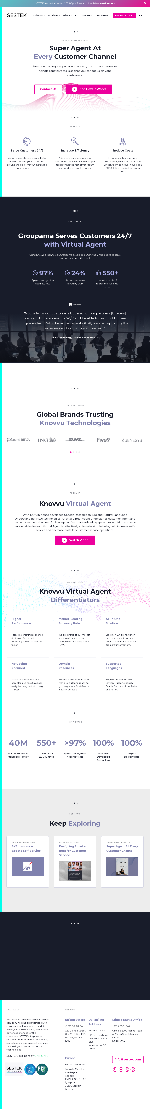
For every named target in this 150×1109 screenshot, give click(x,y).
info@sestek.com (128, 1059)
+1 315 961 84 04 (74, 1026)
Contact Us (48, 89)
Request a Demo (124, 15)
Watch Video (75, 540)
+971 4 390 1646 (121, 1026)
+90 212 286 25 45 (75, 1064)
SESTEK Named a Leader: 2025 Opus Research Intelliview (75, 3)
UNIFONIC (41, 1056)
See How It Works (89, 89)
